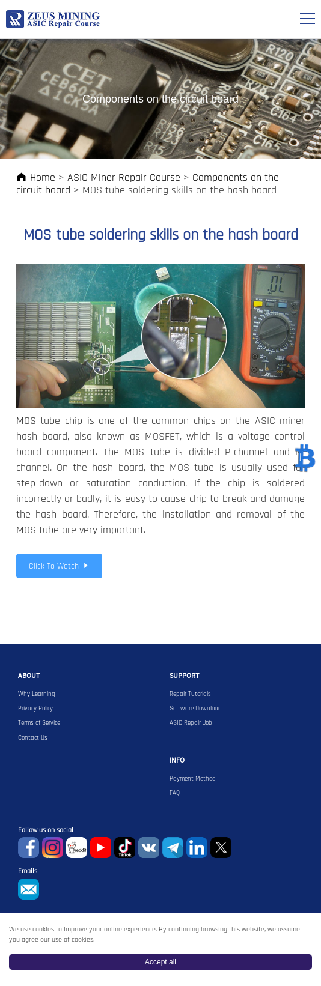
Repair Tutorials (190, 694)
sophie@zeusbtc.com (28, 889)
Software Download (196, 708)
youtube (100, 847)
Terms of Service (39, 723)
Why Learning (36, 694)
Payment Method (193, 779)
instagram (52, 847)
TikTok (124, 847)
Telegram (172, 847)
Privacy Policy (35, 708)
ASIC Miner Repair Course (123, 177)
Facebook (28, 847)
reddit (76, 847)
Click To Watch (59, 566)
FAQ (175, 793)
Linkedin (196, 847)
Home (35, 177)
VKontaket (148, 847)
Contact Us (32, 738)
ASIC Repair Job (191, 723)
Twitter (220, 847)
